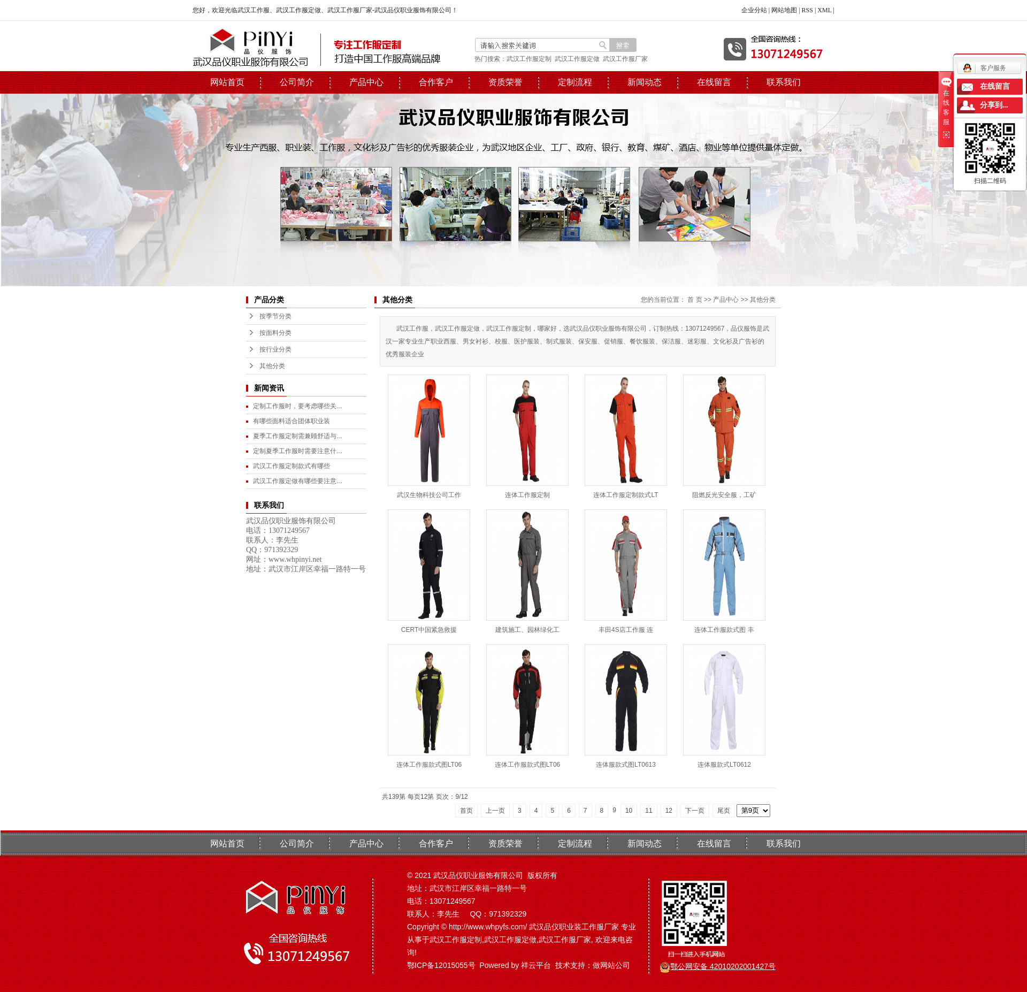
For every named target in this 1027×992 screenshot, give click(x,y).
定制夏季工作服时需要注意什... (297, 451)
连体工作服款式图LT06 (429, 764)
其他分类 (272, 366)
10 (628, 810)
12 (668, 810)
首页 (466, 810)
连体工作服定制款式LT (625, 495)
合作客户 (436, 82)
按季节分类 (275, 316)
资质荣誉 (505, 82)
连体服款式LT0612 (724, 764)
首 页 (694, 299)
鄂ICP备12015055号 (441, 965)
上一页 (495, 810)
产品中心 (366, 82)
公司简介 (297, 82)
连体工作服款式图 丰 (724, 630)
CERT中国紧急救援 (429, 630)
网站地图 (784, 10)
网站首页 (227, 82)
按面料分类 (275, 333)
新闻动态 (644, 82)
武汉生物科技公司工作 (429, 495)
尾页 (723, 810)
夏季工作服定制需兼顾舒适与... (297, 436)
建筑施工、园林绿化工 (527, 630)
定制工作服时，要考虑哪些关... (297, 406)
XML (824, 10)
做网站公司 (611, 965)
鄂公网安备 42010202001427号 (723, 966)
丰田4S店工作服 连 (626, 630)
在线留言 (714, 82)
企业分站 (754, 10)
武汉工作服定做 (577, 59)
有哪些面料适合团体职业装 (291, 421)
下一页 (694, 810)
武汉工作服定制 (529, 59)
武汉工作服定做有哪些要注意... (297, 481)
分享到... (994, 105)
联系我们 (784, 82)
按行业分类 (275, 349)
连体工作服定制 (527, 495)
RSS (807, 10)
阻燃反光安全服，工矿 (724, 495)
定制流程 (575, 82)
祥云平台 (536, 965)
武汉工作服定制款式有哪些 (291, 466)
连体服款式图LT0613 (626, 764)
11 (648, 810)
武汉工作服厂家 (625, 59)
